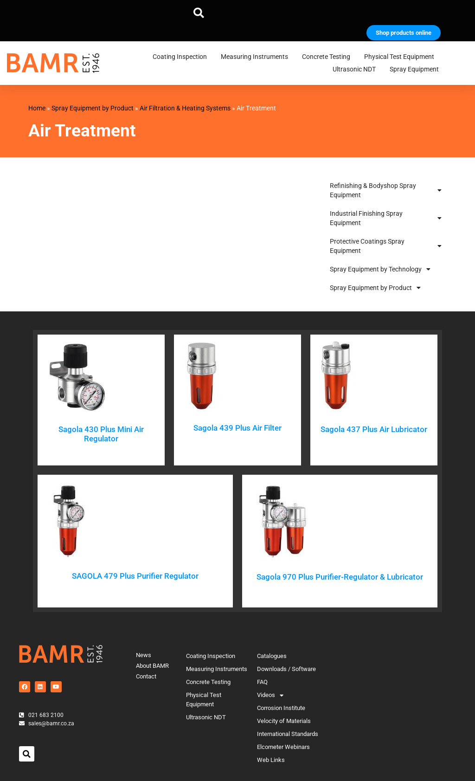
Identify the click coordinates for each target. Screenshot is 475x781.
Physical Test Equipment (401, 57)
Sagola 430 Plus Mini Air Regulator (101, 434)
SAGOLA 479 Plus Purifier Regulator (135, 576)
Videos (270, 695)
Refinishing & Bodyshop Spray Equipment (385, 190)
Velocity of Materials (284, 720)
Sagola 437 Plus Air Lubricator (374, 429)
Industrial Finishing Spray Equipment (385, 218)
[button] (199, 13)
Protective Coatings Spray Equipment (385, 246)
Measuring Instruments (257, 57)
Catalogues (272, 655)
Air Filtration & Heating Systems (185, 108)
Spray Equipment (416, 69)
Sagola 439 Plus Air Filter (237, 427)
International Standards (287, 733)
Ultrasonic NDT (356, 69)
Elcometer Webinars (283, 746)
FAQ (262, 681)
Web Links (271, 759)
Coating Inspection (182, 57)
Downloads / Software (286, 668)
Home (36, 108)
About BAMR (152, 665)
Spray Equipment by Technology (380, 269)
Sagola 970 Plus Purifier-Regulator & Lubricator (340, 576)
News (143, 655)
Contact (146, 676)
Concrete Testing (328, 57)
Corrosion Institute (281, 707)
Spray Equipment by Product (92, 108)
